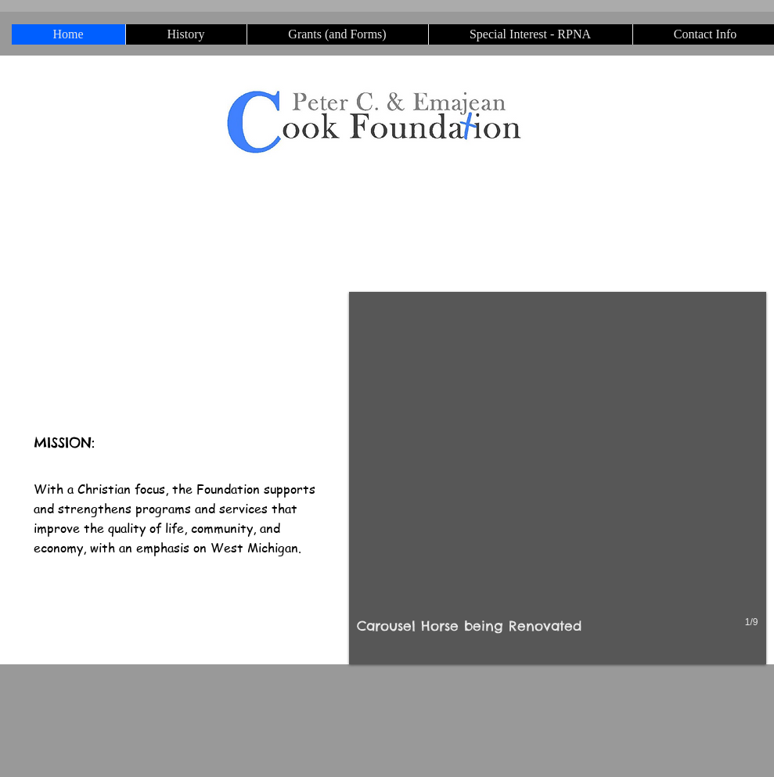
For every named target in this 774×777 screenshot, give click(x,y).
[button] (557, 478)
